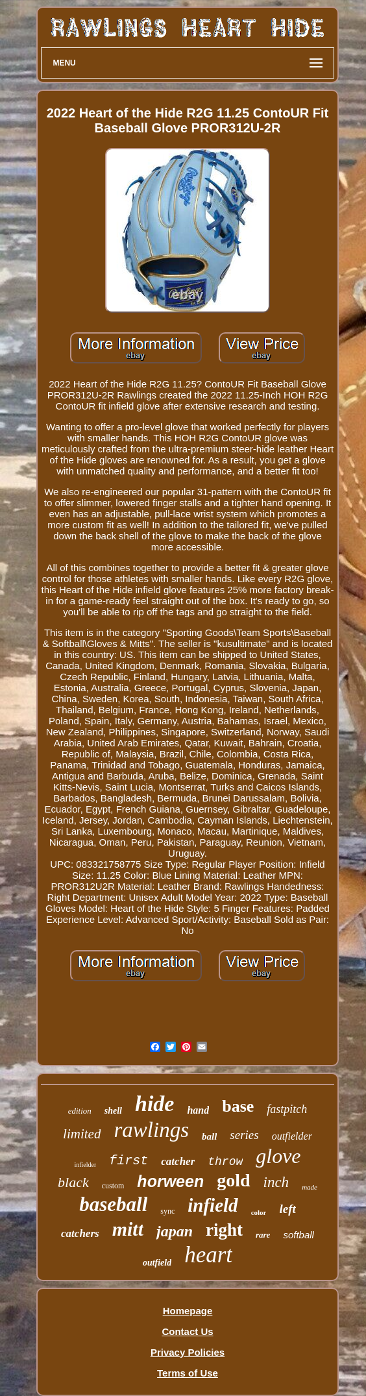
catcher (178, 1161)
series (244, 1135)
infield (213, 1205)
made (309, 1187)
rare (263, 1235)
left (287, 1209)
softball (298, 1234)
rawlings (151, 1130)
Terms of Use (187, 1372)
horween (170, 1181)
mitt (127, 1229)
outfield (157, 1262)
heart (208, 1254)
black (73, 1182)
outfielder (292, 1136)
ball (209, 1136)
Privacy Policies (188, 1352)
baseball (113, 1204)
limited (82, 1134)
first (128, 1160)
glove (278, 1156)
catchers (80, 1233)
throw (225, 1161)
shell (113, 1111)
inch (276, 1182)
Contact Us (187, 1331)
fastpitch (287, 1109)
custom (113, 1185)
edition (80, 1111)
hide (154, 1104)
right (224, 1230)
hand (198, 1110)
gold (233, 1180)
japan (174, 1231)
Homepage (188, 1310)
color (259, 1212)
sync (167, 1211)
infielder (85, 1164)
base (238, 1106)
